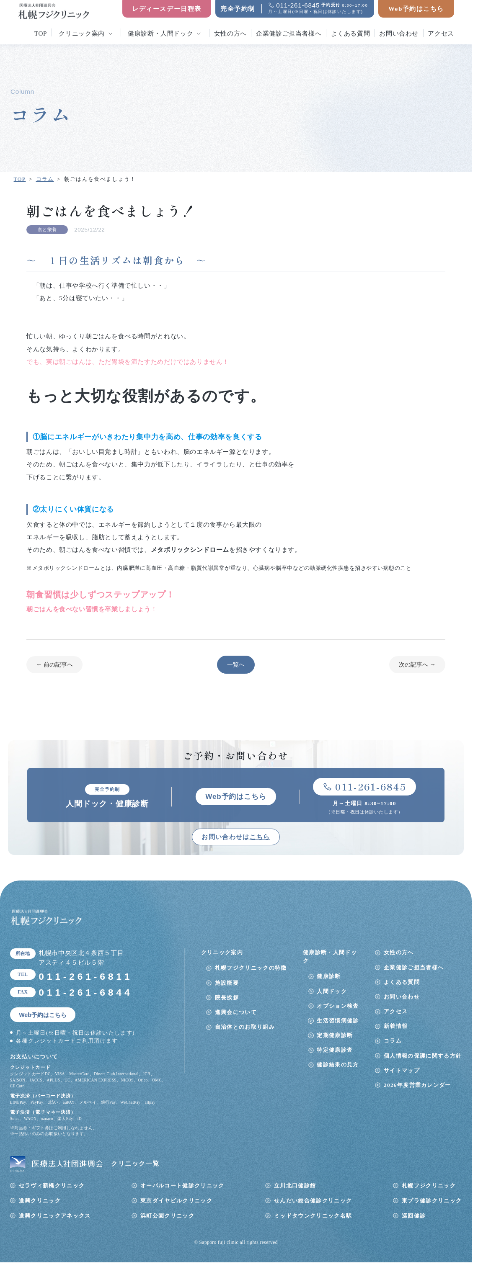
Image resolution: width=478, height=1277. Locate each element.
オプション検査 (338, 1006)
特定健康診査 (335, 1050)
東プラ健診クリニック (432, 1201)
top (40, 33)
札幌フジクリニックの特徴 (251, 968)
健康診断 (329, 977)
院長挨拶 (227, 998)
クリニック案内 (81, 33)
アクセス (441, 33)
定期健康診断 (335, 1035)
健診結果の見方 (338, 1065)
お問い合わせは (236, 837)
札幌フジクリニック (429, 1186)
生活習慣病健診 (338, 1021)
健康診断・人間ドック (160, 33)
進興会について (236, 1012)
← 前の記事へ (54, 664)
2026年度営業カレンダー (417, 1085)
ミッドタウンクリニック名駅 (313, 1216)
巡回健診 (414, 1216)
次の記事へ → (417, 664)
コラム (393, 1041)
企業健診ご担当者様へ (288, 33)
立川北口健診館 (295, 1186)
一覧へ (236, 664)
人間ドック (332, 992)
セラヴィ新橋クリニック (52, 1186)
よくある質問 (350, 33)
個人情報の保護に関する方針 (423, 1056)
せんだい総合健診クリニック (313, 1201)
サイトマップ (402, 1071)
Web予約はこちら (416, 8)
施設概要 (227, 983)
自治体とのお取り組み (245, 1027)
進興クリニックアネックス (55, 1216)
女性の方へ (230, 33)
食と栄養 (47, 229)
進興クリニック (40, 1201)
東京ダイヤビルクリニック (176, 1201)
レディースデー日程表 (166, 8)
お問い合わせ (399, 33)
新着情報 (396, 1026)
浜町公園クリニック (167, 1216)
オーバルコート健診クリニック (182, 1186)
